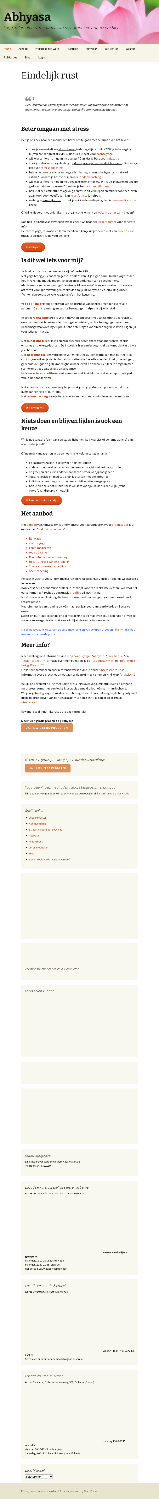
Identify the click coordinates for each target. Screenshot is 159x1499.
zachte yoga (105, 154)
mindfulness (101, 186)
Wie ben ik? (111, 49)
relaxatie (113, 158)
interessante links (112, 670)
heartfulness (79, 195)
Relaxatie (35, 538)
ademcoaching (91, 177)
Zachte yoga (37, 543)
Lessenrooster (37, 817)
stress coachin (51, 168)
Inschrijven (33, 247)
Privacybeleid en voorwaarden (39, 1491)
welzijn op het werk (110, 212)
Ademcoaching (38, 571)
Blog (28, 57)
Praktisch (72, 49)
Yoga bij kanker (32, 304)
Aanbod (23, 49)
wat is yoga (82, 656)
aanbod (32, 524)
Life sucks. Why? (102, 660)
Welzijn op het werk (47, 49)
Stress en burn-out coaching (47, 566)
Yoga (32, 853)
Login (41, 57)
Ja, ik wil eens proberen (47, 728)
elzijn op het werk (52, 529)
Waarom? (131, 49)
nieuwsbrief (29, 702)
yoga (43, 271)
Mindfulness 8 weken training (48, 557)
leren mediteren (122, 200)
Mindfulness (36, 841)
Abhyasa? (91, 49)
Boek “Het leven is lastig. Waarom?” (49, 859)
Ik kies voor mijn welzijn (41, 500)
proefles (123, 231)
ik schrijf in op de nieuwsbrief (113, 793)
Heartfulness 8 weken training (49, 562)
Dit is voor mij (35, 408)
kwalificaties (31, 660)
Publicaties (10, 57)
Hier (118, 629)
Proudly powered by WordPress (78, 1491)
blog (52, 684)
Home (7, 49)
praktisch (127, 674)
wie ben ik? (116, 656)
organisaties (120, 524)
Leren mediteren (40, 548)
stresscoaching (53, 387)
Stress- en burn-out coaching (45, 829)
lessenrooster (107, 222)
